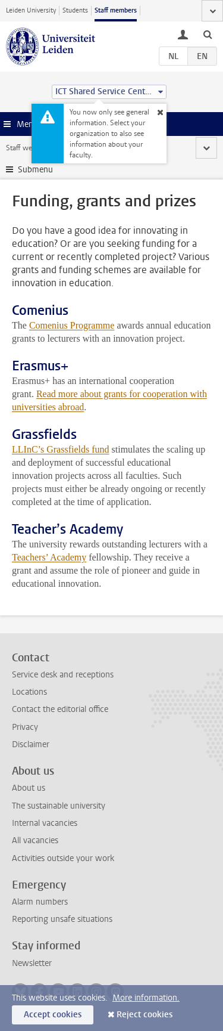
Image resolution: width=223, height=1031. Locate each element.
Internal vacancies (44, 823)
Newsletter (32, 963)
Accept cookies (52, 1014)
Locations (29, 692)
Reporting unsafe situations (62, 919)
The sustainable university (58, 806)
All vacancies (35, 840)
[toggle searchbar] (207, 34)
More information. (146, 998)
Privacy (25, 727)
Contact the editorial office (60, 709)
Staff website (26, 148)
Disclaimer (30, 744)
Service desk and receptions (63, 674)
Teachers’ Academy (49, 557)
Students (75, 10)
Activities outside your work (63, 858)
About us (28, 788)
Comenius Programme (72, 325)
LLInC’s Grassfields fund (60, 449)
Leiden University (31, 10)
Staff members (116, 10)
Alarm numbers (40, 902)
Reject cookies (144, 1014)
